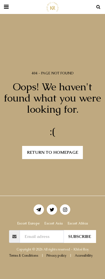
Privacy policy (56, 255)
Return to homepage (52, 152)
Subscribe (79, 236)
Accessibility (84, 255)
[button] (6, 6)
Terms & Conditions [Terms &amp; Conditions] (23, 255)
